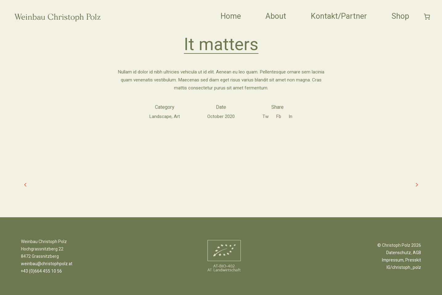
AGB (417, 253)
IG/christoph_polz (404, 267)
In (290, 116)
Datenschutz (398, 253)
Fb (278, 116)
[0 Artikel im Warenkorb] (427, 16)
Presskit (413, 260)
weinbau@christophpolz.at (46, 264)
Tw (265, 116)
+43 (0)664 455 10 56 (41, 271)
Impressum (392, 260)
